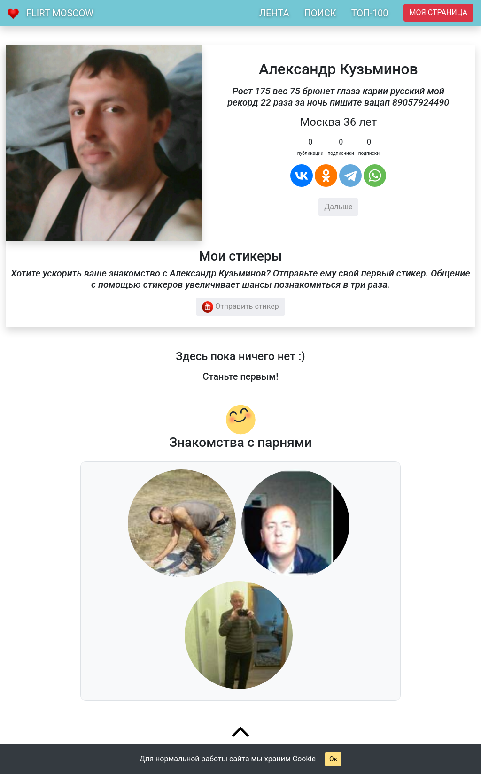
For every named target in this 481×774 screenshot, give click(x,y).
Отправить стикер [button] (240, 307)
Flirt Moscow (59, 13)
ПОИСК (320, 13)
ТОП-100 (369, 13)
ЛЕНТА (274, 13)
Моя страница (438, 12)
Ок (333, 759)
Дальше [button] (338, 206)
